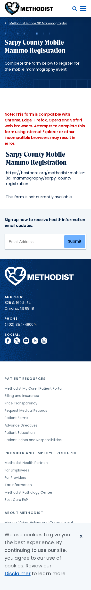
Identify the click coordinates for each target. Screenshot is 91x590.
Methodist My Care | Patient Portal (33, 388)
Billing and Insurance (22, 395)
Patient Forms (16, 417)
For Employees (17, 470)
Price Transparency (21, 403)
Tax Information (18, 484)
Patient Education (20, 432)
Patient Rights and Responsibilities (33, 439)
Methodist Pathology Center (28, 492)
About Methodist (24, 512)
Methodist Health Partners (27, 462)
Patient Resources (25, 378)
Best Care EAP (16, 499)
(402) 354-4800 (21, 324)
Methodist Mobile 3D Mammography (38, 23)
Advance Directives (21, 425)
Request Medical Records (26, 410)
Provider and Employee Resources (42, 453)
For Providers (15, 477)
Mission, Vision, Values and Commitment (39, 522)
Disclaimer (18, 573)
